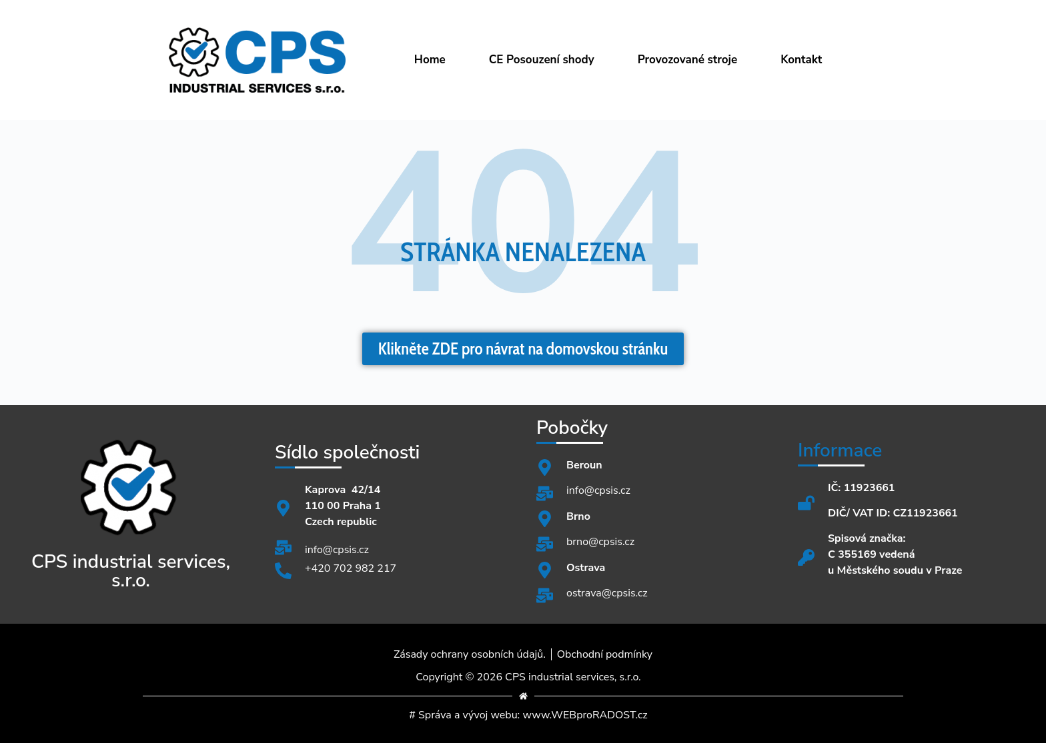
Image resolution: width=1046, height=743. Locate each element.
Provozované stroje (688, 59)
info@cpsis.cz (337, 549)
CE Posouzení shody (541, 59)
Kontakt (801, 59)
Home (430, 59)
